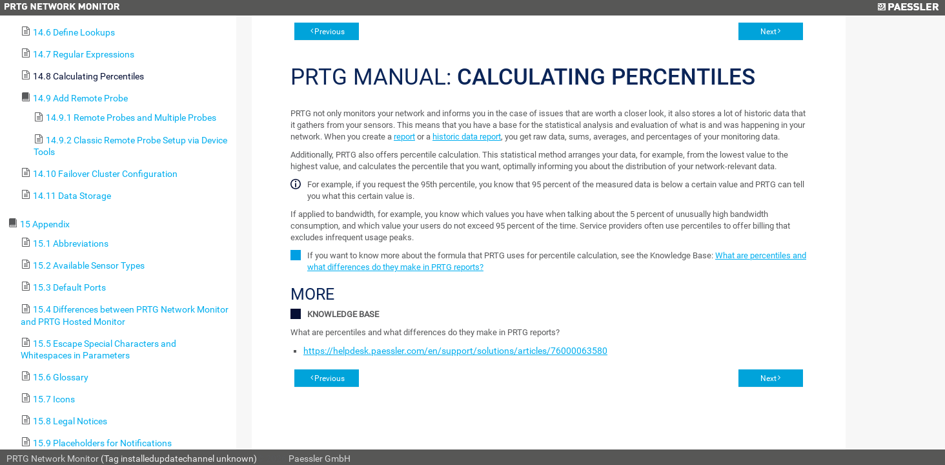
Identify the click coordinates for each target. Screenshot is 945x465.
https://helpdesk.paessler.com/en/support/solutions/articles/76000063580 (455, 351)
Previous (329, 31)
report (404, 136)
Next (768, 31)
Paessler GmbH (320, 458)
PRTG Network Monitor (52, 458)
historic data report (466, 136)
